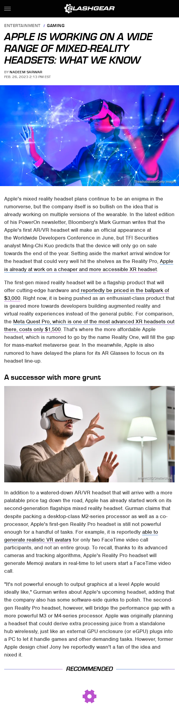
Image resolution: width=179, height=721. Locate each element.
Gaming (55, 26)
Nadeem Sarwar (26, 72)
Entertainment (22, 26)
